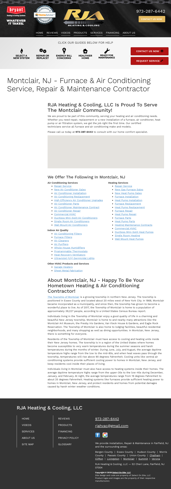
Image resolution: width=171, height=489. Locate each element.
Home (39, 32)
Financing (112, 32)
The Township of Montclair (63, 296)
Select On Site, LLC (121, 472)
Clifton (99, 458)
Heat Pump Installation (128, 200)
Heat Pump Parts (125, 221)
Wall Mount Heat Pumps (129, 239)
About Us (129, 32)
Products (80, 32)
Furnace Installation (126, 196)
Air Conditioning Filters (68, 233)
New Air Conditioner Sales (70, 189)
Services (96, 32)
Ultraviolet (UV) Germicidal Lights (74, 258)
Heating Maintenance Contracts (133, 225)
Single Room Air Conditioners (71, 221)
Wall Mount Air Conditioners (71, 225)
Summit (143, 458)
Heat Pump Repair (125, 214)
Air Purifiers (61, 244)
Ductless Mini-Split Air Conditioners (75, 217)
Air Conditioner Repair (67, 210)
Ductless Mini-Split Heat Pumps (134, 232)
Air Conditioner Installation (70, 193)
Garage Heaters (63, 266)
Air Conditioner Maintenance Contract (76, 207)
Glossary (66, 445)
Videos (65, 32)
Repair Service (63, 186)
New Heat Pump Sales (128, 193)
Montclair (128, 458)
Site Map (29, 445)
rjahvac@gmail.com (111, 426)
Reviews (52, 32)
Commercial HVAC (65, 214)
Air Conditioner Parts (66, 203)
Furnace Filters (63, 237)
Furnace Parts (123, 217)
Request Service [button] (149, 60)
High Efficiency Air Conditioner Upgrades (78, 200)
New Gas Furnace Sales (129, 189)
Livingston (113, 458)
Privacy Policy (69, 439)
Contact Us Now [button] (152, 19)
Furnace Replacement (128, 203)
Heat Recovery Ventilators (69, 254)
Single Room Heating (127, 235)
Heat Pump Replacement (130, 207)
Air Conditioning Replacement (72, 196)
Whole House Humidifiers (69, 247)
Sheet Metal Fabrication (68, 270)
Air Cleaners (61, 240)
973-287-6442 (107, 419)
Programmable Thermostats (71, 251)
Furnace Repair (124, 210)
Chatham (155, 455)
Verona (156, 458)
